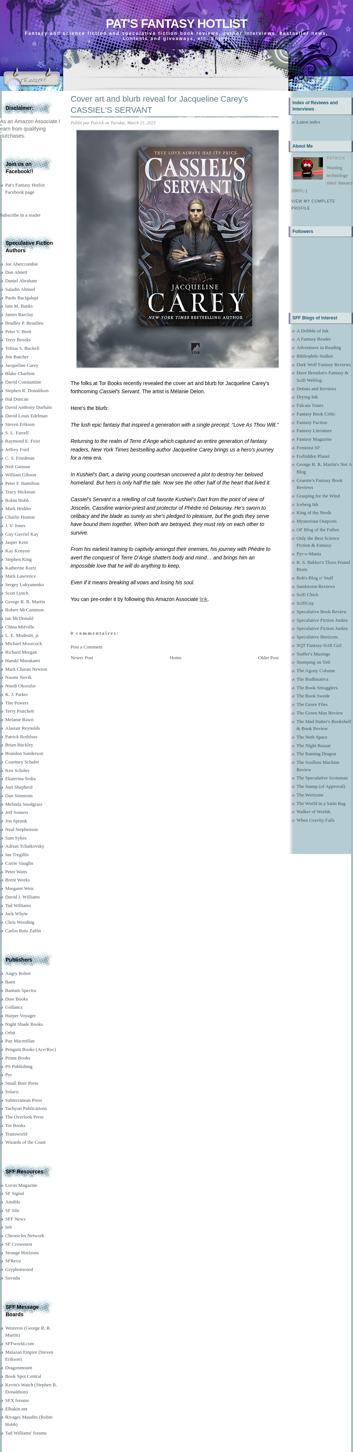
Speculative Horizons (317, 637)
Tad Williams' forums (26, 1433)
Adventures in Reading (319, 347)
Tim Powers (17, 703)
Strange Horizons (22, 1252)
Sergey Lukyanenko (24, 584)
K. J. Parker (16, 694)
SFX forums (17, 1400)
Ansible (12, 1202)
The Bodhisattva (312, 679)
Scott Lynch (16, 593)
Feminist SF (308, 447)
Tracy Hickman (20, 492)
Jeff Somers (16, 812)
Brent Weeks (17, 880)
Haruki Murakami (22, 660)
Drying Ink (307, 397)
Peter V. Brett (18, 331)
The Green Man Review (320, 713)
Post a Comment (87, 647)
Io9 (8, 1227)
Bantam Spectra (20, 990)
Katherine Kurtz (20, 568)
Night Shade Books (24, 1024)
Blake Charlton (20, 373)
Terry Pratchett (19, 711)
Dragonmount (18, 1367)
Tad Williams (18, 905)
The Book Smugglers (317, 687)
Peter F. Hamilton (22, 483)
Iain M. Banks (19, 306)
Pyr (8, 1074)
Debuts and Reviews (316, 388)
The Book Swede (313, 696)
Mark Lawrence (20, 576)
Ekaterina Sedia (20, 778)
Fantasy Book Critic (316, 414)
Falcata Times (310, 405)
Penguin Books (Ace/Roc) (30, 1049)
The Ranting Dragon (316, 753)
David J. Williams (22, 897)
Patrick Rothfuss (21, 736)
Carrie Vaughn (19, 863)
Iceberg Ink (307, 504)
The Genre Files (312, 704)
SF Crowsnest (18, 1244)
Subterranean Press (23, 1100)
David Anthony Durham (28, 407)
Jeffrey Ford (17, 449)
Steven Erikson (20, 424)
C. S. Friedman (20, 458)
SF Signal (14, 1193)
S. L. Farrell (17, 433)
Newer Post (82, 657)
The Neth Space (312, 737)
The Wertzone (310, 795)
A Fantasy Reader (314, 339)
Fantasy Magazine (314, 439)
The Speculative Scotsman (322, 778)
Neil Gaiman (17, 466)
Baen (10, 982)
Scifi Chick (307, 594)
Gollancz (14, 1007)
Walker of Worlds (314, 811)
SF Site (12, 1210)
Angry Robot (17, 973)
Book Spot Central (23, 1376)
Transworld (16, 1134)
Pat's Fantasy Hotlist (176, 23)
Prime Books (17, 1058)
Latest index (308, 122)
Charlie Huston (20, 517)
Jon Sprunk (16, 821)
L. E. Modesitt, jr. (22, 635)
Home (176, 657)
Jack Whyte (16, 913)
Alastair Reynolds (22, 728)
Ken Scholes (17, 770)
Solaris (12, 1091)
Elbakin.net (16, 1409)
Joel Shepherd (18, 787)
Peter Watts (16, 871)
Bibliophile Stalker (315, 356)
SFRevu (13, 1261)
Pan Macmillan (20, 1041)
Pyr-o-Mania (309, 553)
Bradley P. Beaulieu (24, 323)
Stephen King (18, 559)
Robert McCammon (24, 609)
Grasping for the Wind (318, 496)
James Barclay (19, 314)
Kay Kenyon (17, 550)
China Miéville (19, 627)
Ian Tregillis (17, 854)
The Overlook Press (24, 1117)
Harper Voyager (20, 1015)
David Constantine (23, 382)
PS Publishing (18, 1066)
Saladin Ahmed (20, 289)
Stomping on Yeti (313, 662)
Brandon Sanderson (24, 753)
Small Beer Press (21, 1083)
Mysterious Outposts (317, 521)
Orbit (10, 1032)
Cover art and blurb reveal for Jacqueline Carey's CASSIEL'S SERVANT (159, 104)
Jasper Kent (16, 542)
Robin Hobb (17, 500)
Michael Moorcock (23, 643)
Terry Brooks (18, 339)
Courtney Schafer (22, 762)
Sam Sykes (15, 838)
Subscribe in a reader (20, 215)
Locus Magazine (21, 1185)
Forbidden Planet (313, 456)
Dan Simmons (19, 795)
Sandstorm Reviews (316, 586)
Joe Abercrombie (21, 264)
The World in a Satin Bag (321, 803)
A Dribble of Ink (312, 331)
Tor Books (15, 1125)
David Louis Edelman (26, 415)
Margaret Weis (19, 888)
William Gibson (20, 474)
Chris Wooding (20, 922)
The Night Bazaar (314, 745)
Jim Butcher (17, 356)
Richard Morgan (21, 652)
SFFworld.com (19, 1343)
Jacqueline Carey (21, 365)
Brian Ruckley (19, 745)
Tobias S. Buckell (22, 348)
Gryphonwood (19, 1269)
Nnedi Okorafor (20, 686)
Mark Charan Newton (26, 669)
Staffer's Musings (313, 654)
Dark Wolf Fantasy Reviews (324, 364)
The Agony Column (316, 670)
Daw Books (16, 999)
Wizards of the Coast (25, 1142)
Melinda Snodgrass (23, 804)
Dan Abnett (16, 272)
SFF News (15, 1219)
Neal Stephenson (21, 829)
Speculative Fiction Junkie (322, 620)
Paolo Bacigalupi (21, 297)
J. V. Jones (15, 525)
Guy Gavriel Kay (22, 534)
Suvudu (12, 1278)
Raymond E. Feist (22, 441)
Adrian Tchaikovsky (24, 846)
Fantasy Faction (312, 422)
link (203, 599)
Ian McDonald (19, 618)
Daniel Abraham (21, 280)
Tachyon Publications (26, 1108)
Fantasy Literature (314, 430)
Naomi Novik (18, 677)
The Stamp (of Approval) (321, 786)
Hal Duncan (16, 399)
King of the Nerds (314, 512)
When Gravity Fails (316, 820)
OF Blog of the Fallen (318, 529)
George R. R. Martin (25, 601)
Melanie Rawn (19, 719)
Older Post (268, 657)
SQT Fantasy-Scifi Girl (319, 645)
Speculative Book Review (322, 611)
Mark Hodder (18, 508)
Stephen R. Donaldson (27, 390)
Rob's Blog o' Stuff (315, 578)
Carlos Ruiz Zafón (23, 930)
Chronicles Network (24, 1235)
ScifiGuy (305, 603)
